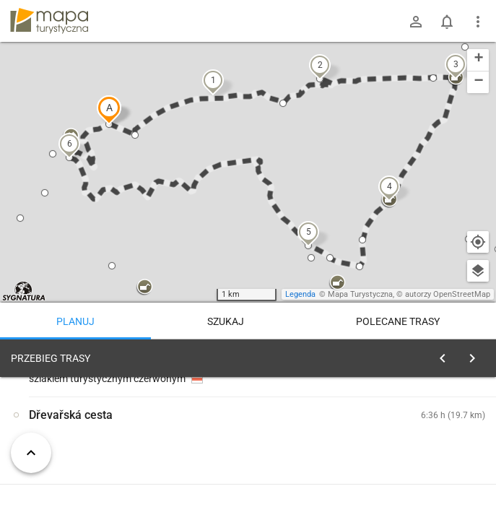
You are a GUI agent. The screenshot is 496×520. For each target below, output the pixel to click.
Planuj (75, 321)
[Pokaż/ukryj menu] (478, 21)
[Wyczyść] (476, 354)
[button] (109, 109)
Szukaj (225, 321)
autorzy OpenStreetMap (447, 294)
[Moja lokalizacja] (478, 242)
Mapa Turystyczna (360, 294)
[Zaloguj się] (415, 21)
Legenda (300, 294)
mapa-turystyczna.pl (49, 21)
